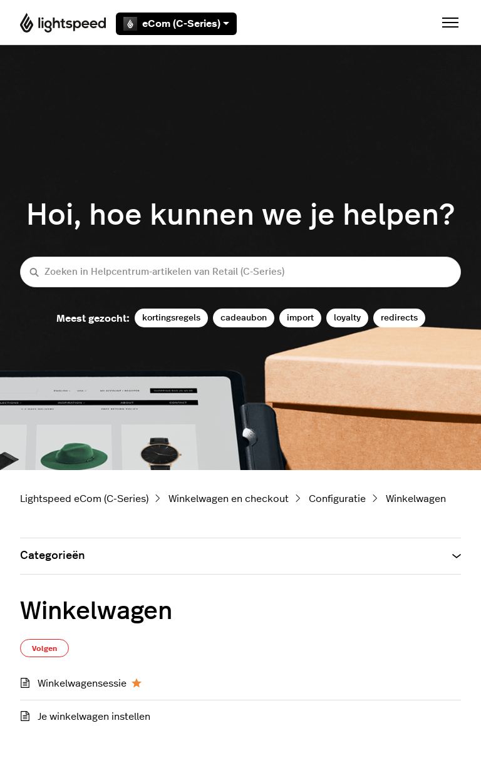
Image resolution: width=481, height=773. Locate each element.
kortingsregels (171, 317)
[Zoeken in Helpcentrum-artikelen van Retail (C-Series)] (240, 272)
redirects (399, 317)
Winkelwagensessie (82, 683)
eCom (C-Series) (176, 24)
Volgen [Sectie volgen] (44, 648)
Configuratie (337, 499)
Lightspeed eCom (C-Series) (84, 499)
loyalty (347, 317)
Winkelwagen (416, 499)
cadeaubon (243, 317)
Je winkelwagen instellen (94, 717)
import (300, 317)
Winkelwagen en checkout (228, 499)
